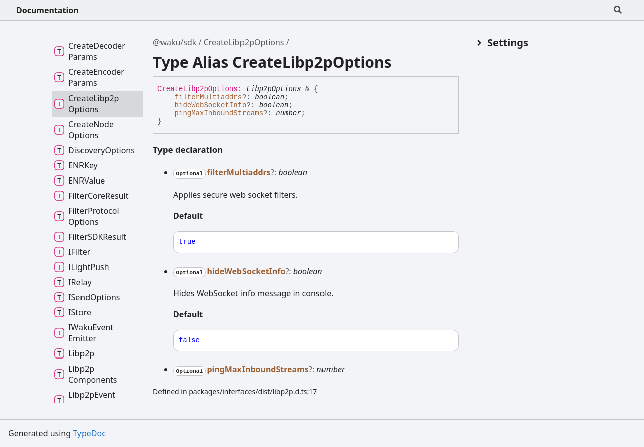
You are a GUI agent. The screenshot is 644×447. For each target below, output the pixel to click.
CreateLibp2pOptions (244, 42)
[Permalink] (211, 217)
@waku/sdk (174, 42)
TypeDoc (89, 433)
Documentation (47, 10)
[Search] (618, 10)
